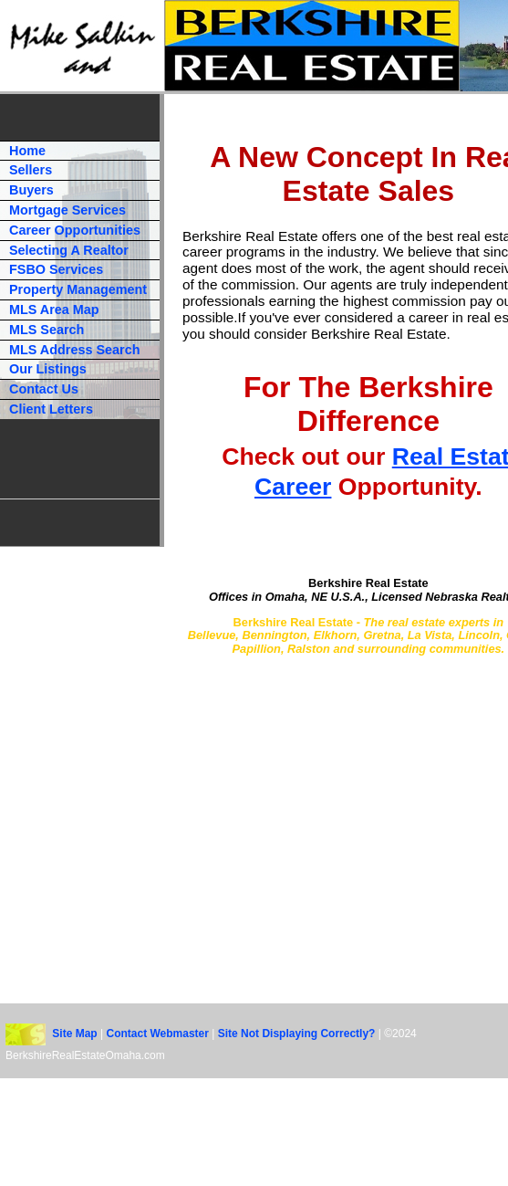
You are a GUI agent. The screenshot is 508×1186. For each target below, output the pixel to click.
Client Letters (51, 409)
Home (27, 150)
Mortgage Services (67, 210)
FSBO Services (56, 269)
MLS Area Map (54, 309)
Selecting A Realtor (69, 250)
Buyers (31, 190)
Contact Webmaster (159, 1034)
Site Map (74, 1034)
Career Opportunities (74, 230)
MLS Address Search (74, 349)
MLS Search (46, 329)
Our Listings (48, 369)
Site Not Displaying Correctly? (297, 1034)
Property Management (78, 289)
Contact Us (43, 389)
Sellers (30, 170)
